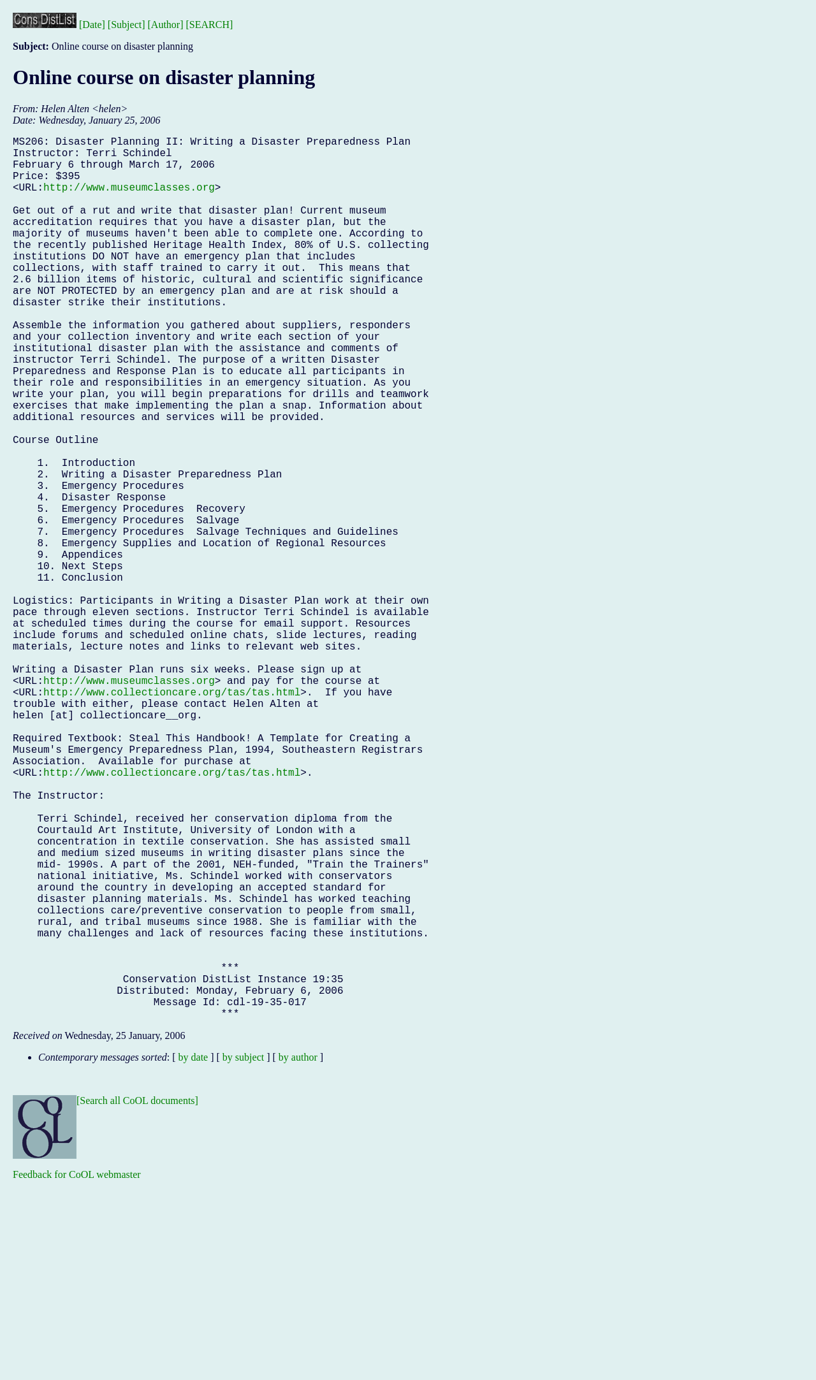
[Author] (166, 24)
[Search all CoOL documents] (137, 1296)
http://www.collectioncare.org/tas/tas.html (171, 817)
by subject (243, 1253)
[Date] (92, 24)
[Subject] (126, 24)
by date (193, 1253)
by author (298, 1253)
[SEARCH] (209, 24)
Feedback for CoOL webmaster (77, 1370)
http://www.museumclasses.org (129, 199)
